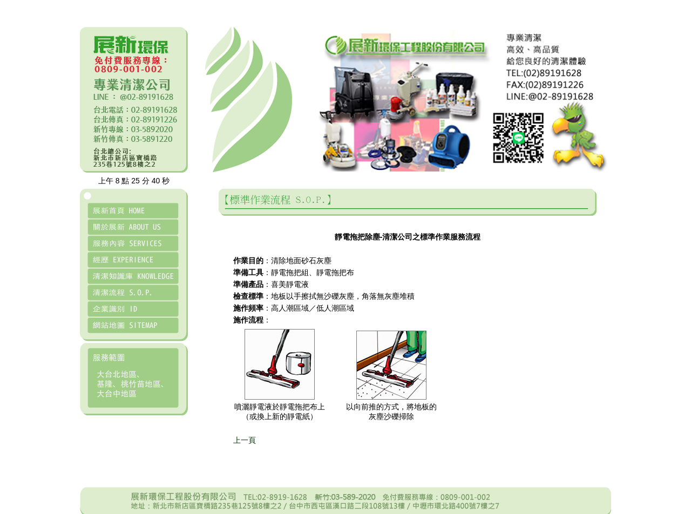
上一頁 (244, 440)
